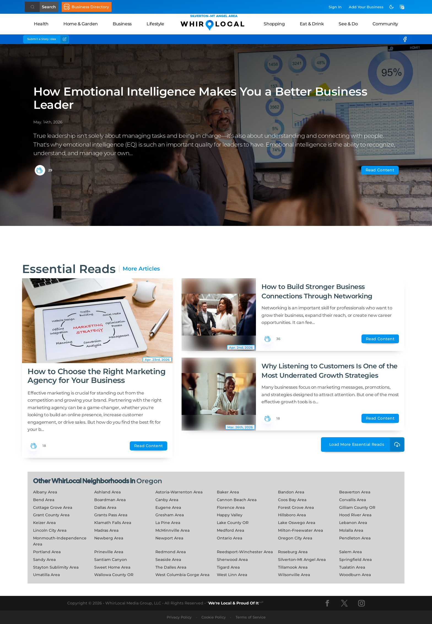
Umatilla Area (46, 574)
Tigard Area (228, 567)
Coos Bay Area (292, 499)
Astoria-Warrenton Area (178, 492)
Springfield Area (355, 559)
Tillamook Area (292, 567)
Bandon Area (291, 492)
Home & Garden (80, 23)
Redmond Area (170, 551)
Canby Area (166, 499)
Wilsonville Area (294, 574)
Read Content (380, 170)
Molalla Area (351, 530)
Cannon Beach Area (236, 499)
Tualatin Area (352, 567)
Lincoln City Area (49, 530)
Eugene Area (168, 507)
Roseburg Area (292, 551)
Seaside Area (168, 559)
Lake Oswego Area (296, 522)
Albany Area (45, 492)
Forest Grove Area (296, 507)
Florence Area (231, 507)
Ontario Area (229, 538)
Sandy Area (44, 559)
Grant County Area (51, 514)
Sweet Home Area (112, 567)
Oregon (149, 481)
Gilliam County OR (357, 507)
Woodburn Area (355, 574)
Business (122, 23)
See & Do (348, 23)
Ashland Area (107, 492)
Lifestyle (155, 23)
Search (49, 6)
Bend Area (43, 499)
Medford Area (230, 530)
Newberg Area (108, 538)
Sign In (335, 7)
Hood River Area (355, 514)
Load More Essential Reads (366, 444)
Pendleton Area (355, 538)
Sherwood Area (232, 559)
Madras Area (106, 530)
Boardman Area (110, 499)
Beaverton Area (354, 492)
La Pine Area (167, 522)
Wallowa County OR (113, 574)
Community (385, 23)
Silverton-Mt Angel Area (302, 559)
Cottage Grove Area (52, 507)
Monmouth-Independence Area (60, 541)
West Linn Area (232, 574)
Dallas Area (105, 507)
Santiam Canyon (110, 559)
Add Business (366, 7)
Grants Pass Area (110, 514)
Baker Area (228, 492)
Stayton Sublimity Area (56, 567)
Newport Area (169, 538)
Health (41, 23)
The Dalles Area (170, 567)
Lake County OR (233, 522)
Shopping (274, 23)
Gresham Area (169, 514)
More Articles (141, 269)
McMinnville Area (172, 530)
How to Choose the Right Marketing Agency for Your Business (96, 376)
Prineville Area (108, 551)
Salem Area (350, 551)
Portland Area (47, 551)
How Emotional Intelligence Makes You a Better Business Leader (200, 98)
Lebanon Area (353, 522)
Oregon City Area (295, 538)
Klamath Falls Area (112, 522)
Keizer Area (44, 522)
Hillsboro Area (292, 514)
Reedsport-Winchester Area (245, 551)
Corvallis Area (352, 499)
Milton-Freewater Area (300, 530)
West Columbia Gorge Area (182, 574)
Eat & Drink (312, 23)
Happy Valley (229, 514)
